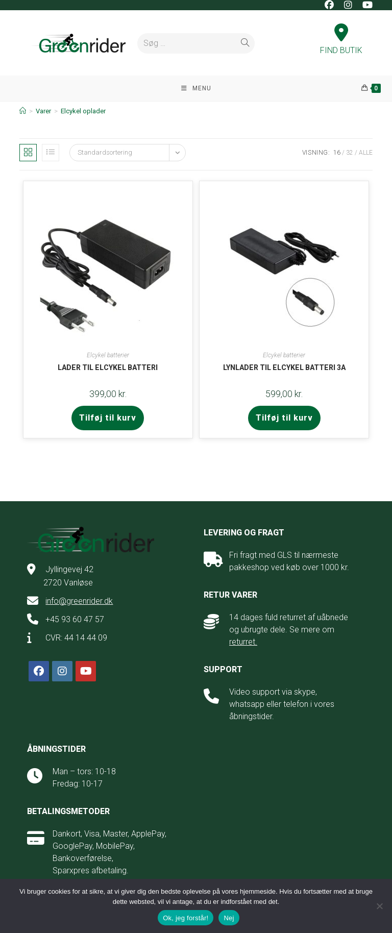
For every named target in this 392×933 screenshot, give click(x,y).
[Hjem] (22, 111)
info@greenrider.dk (79, 601)
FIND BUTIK (341, 40)
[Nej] (379, 906)
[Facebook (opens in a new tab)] (329, 5)
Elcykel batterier (108, 355)
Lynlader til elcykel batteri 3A (284, 367)
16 (336, 152)
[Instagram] (62, 671)
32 (349, 152)
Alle (366, 152)
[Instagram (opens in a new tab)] (348, 5)
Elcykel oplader (83, 111)
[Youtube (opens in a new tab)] (365, 5)
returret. (243, 642)
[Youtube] (86, 671)
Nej (229, 918)
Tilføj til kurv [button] (107, 418)
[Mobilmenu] (196, 88)
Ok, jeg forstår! (185, 918)
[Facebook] (39, 671)
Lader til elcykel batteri (108, 367)
